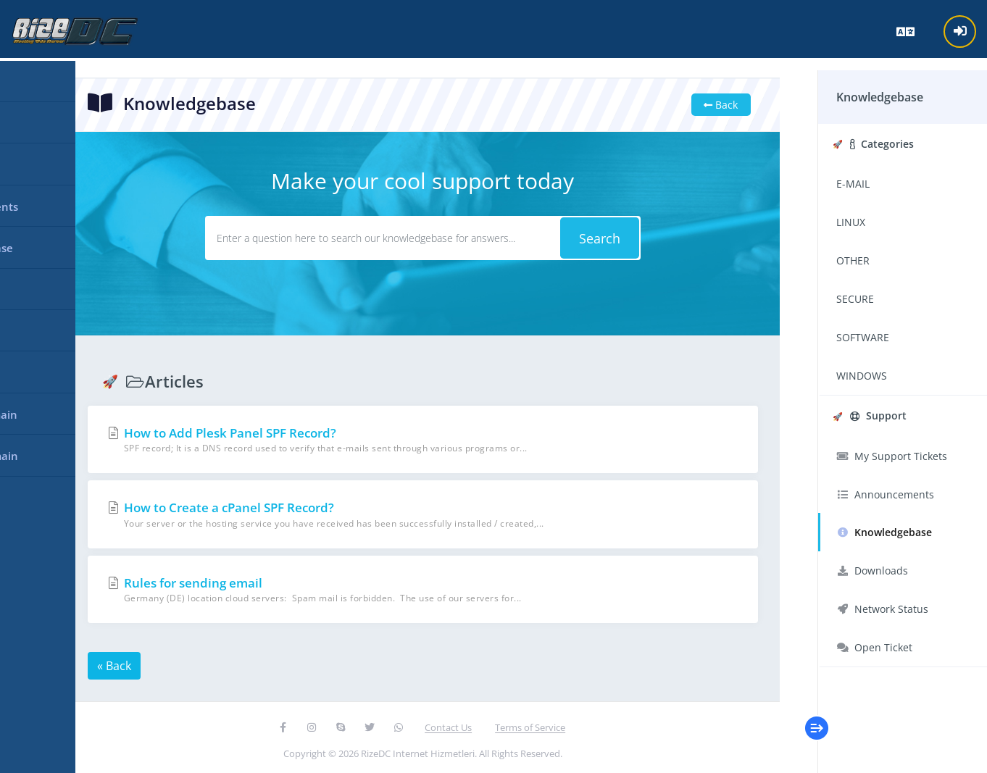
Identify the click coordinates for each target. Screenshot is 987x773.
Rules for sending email (419, 587)
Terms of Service (527, 725)
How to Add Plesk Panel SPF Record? (419, 437)
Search (591, 236)
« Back (117, 664)
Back (711, 102)
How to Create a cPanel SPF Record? (419, 512)
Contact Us (445, 725)
